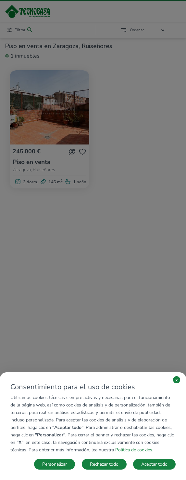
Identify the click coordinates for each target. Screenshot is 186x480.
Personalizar (54, 464)
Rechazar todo (104, 464)
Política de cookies (133, 450)
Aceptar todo (154, 464)
